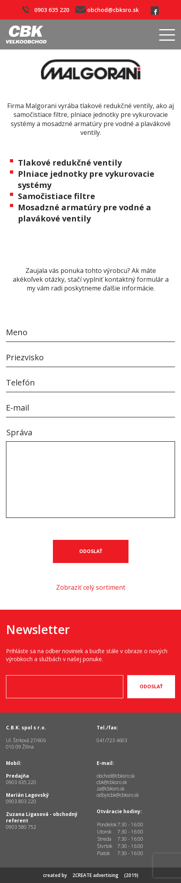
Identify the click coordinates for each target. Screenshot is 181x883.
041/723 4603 (112, 740)
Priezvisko (25, 357)
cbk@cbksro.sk (112, 782)
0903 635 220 (45, 10)
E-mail (17, 407)
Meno (16, 332)
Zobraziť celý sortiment (90, 587)
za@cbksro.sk (111, 788)
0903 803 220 (21, 801)
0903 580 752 (21, 827)
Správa (19, 432)
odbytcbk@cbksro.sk (118, 795)
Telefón (20, 382)
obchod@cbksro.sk (107, 10)
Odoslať (90, 551)
